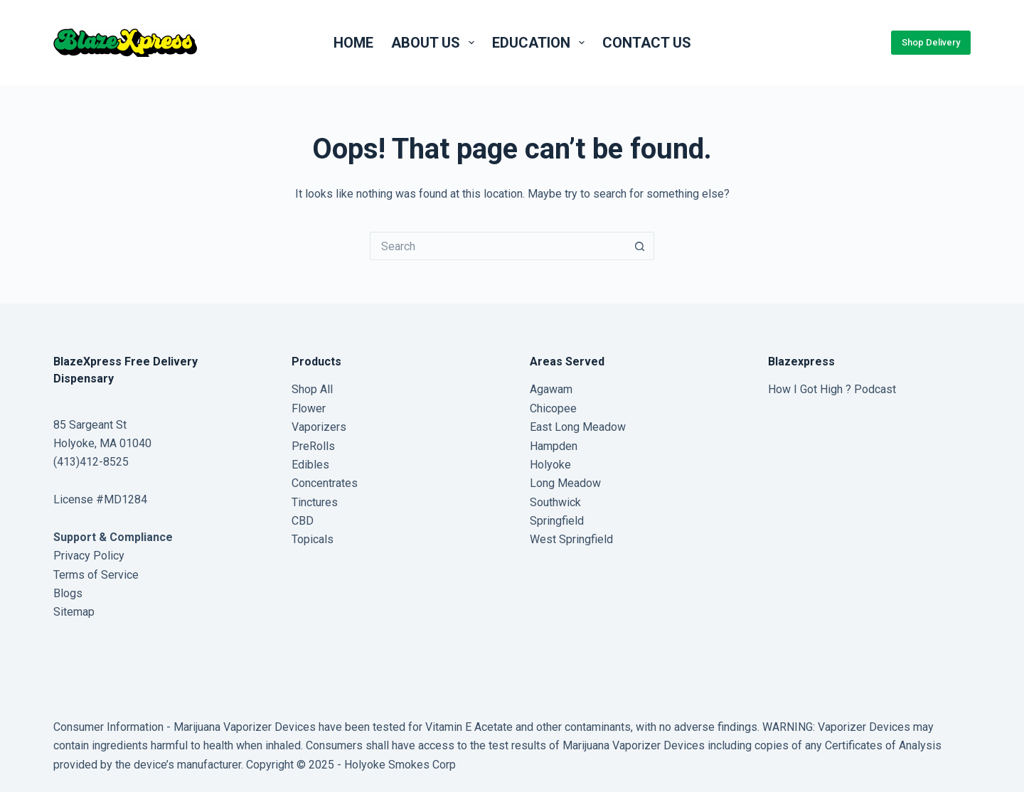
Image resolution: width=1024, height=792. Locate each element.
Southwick (555, 502)
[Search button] (640, 246)
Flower (309, 408)
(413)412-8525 (91, 462)
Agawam (551, 389)
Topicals (313, 539)
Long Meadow (565, 483)
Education (541, 42)
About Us (435, 42)
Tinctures (315, 502)
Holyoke (550, 464)
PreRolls (313, 446)
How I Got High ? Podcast (832, 389)
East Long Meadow (578, 427)
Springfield (557, 521)
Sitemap (74, 612)
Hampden (553, 446)
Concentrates (325, 483)
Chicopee (553, 408)
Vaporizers (319, 427)
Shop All (312, 389)
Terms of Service (96, 575)
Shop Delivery (931, 42)
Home (353, 42)
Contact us (646, 42)
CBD (303, 521)
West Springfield (571, 539)
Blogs (67, 593)
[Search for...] (498, 246)
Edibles (310, 464)
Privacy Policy (88, 555)
